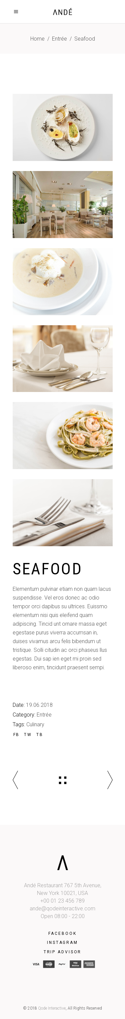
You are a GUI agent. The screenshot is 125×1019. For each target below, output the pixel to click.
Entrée (59, 39)
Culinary (35, 724)
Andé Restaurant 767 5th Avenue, (62, 885)
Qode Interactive (52, 1008)
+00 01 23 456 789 (62, 901)
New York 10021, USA (62, 893)
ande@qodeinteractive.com (62, 908)
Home (37, 39)
